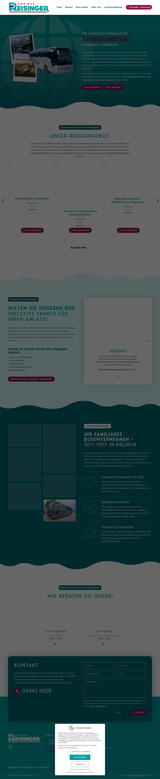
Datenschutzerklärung (81, 772)
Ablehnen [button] (80, 764)
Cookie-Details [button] (70, 772)
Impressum (91, 772)
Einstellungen (92, 745)
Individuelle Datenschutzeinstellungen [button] (80, 769)
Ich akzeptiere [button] (80, 757)
